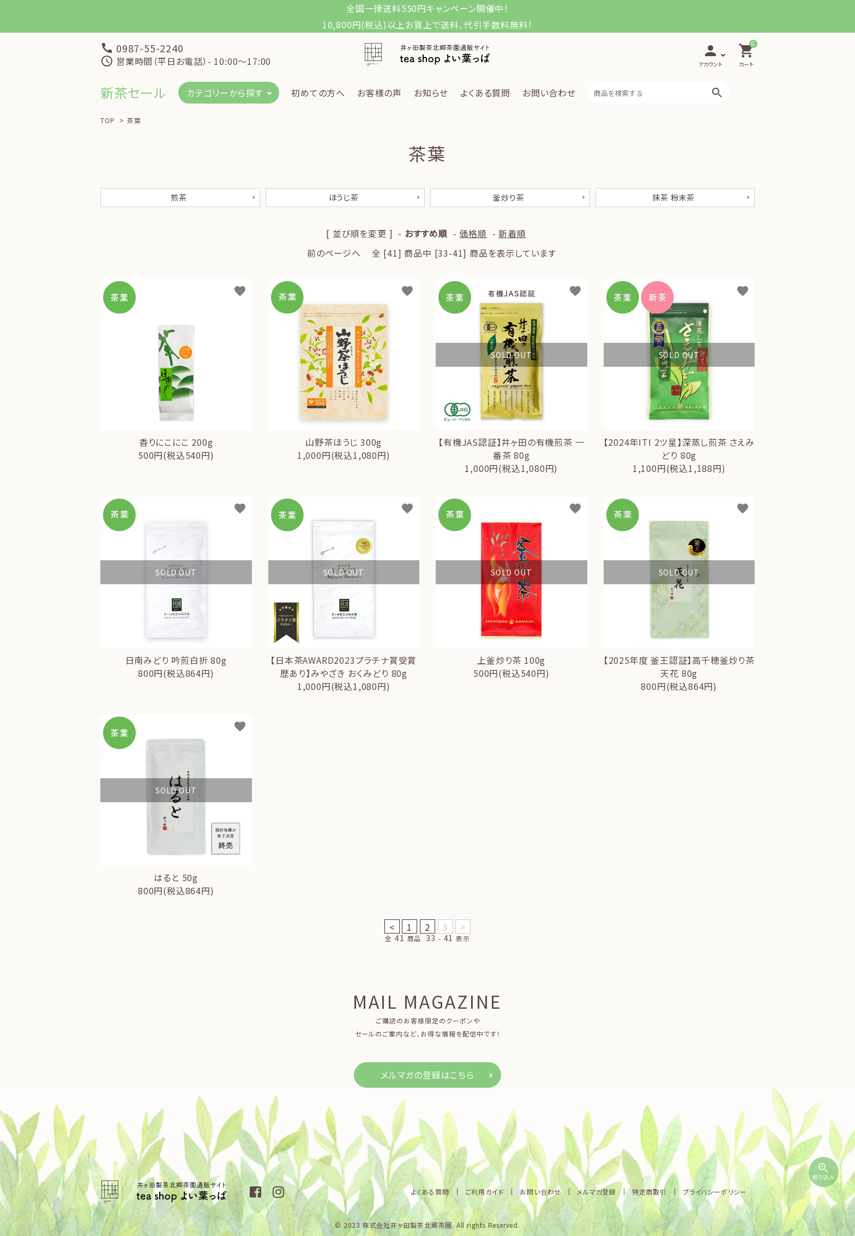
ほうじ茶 (344, 197)
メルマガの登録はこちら (427, 1074)
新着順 (512, 233)
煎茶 (179, 197)
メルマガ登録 (596, 1191)
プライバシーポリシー (715, 1191)
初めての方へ (318, 92)
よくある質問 (485, 92)
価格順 (472, 233)
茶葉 (134, 120)
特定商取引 (649, 1191)
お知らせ (431, 92)
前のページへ (334, 252)
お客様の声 (379, 92)
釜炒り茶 (508, 197)
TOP (107, 120)
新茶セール (133, 92)
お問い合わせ (549, 92)
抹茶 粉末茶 (673, 197)
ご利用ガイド (484, 1191)
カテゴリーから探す (224, 92)
